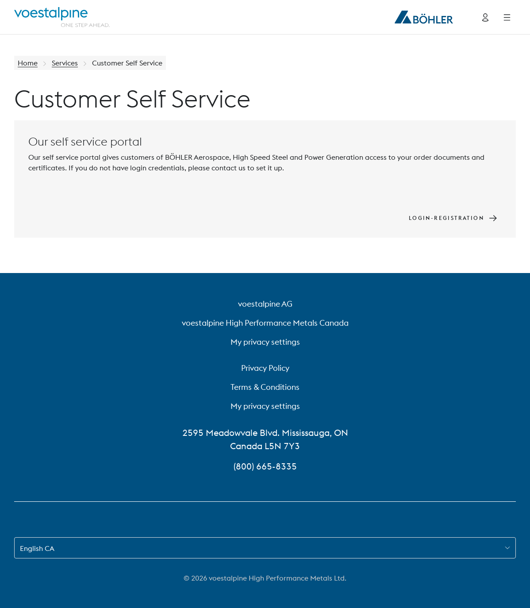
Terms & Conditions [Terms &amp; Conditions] (265, 387)
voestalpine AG (265, 304)
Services (65, 62)
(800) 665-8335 (265, 466)
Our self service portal (85, 141)
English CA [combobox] (37, 548)
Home (28, 62)
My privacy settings (265, 342)
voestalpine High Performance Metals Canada (265, 323)
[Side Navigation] (507, 17)
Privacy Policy (265, 368)
